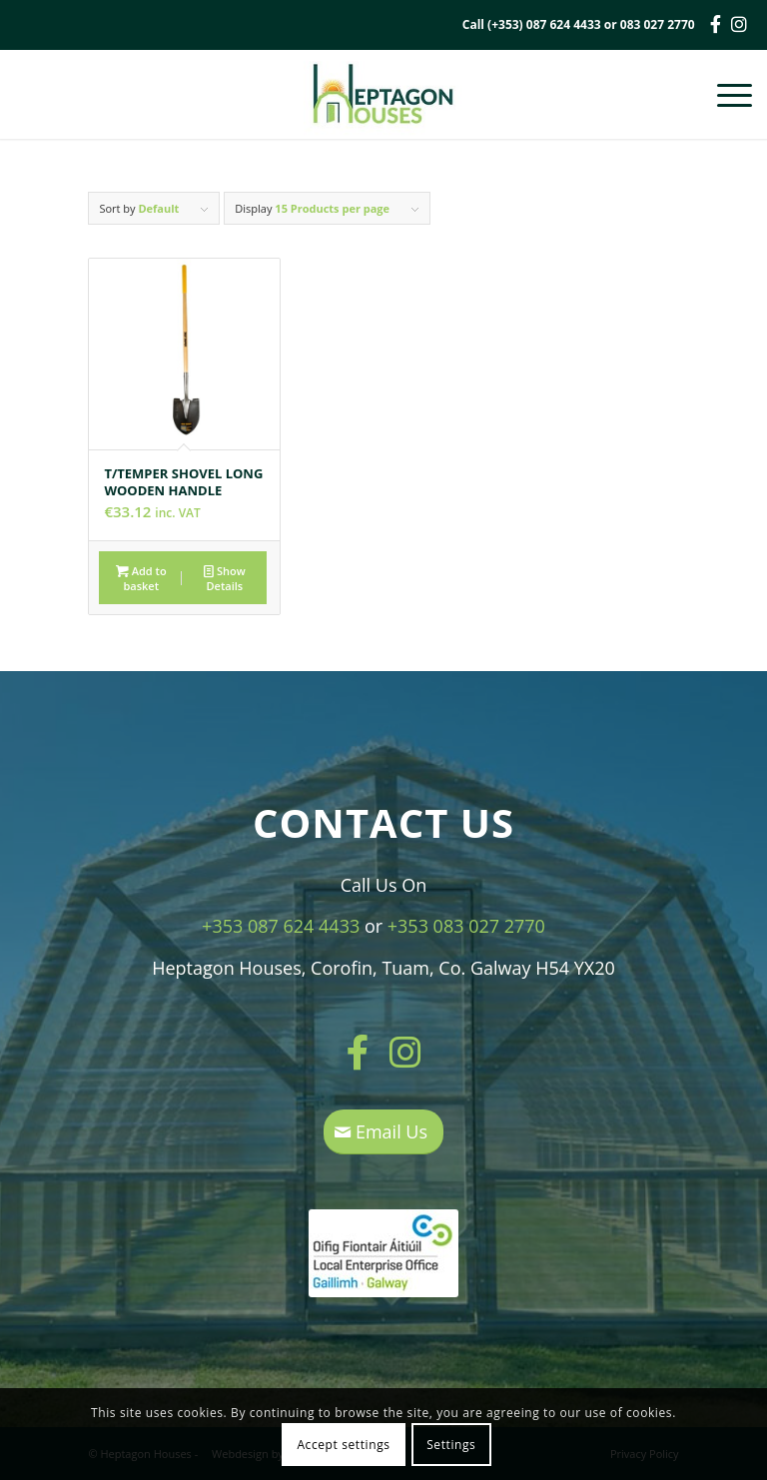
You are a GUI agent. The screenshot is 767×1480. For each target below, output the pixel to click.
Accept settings (343, 1444)
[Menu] (724, 94)
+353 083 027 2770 (466, 926)
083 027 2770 (657, 24)
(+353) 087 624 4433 (544, 24)
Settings (450, 1444)
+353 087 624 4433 (281, 926)
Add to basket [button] (141, 577)
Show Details (225, 577)
